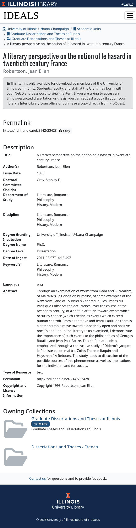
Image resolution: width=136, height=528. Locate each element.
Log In (127, 4)
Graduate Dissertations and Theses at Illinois (43, 34)
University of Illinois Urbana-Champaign (35, 29)
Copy (64, 131)
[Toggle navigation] (130, 15)
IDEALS (21, 15)
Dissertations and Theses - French (64, 447)
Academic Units (87, 29)
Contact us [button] (37, 478)
